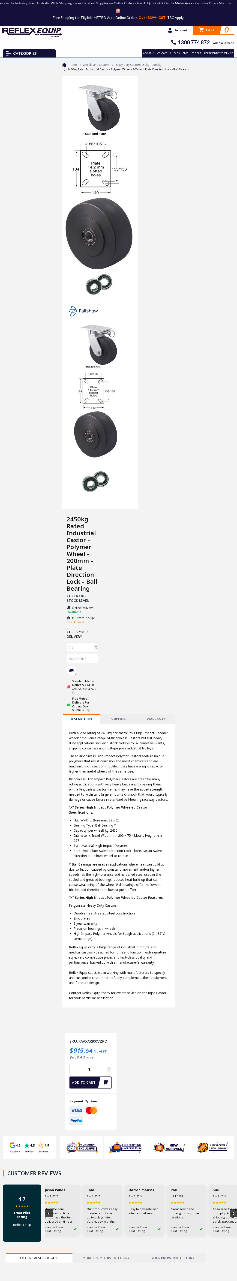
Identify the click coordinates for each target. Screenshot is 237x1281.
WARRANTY (156, 719)
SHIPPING (118, 719)
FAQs (176, 53)
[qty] (83, 647)
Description (81, 719)
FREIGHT (196, 53)
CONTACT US (164, 53)
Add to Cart (91, 1082)
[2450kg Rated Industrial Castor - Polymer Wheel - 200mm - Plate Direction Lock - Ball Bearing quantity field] (90, 1069)
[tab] (81, 719)
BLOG (186, 53)
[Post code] (83, 658)
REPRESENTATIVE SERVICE (218, 53)
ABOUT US (148, 53)
